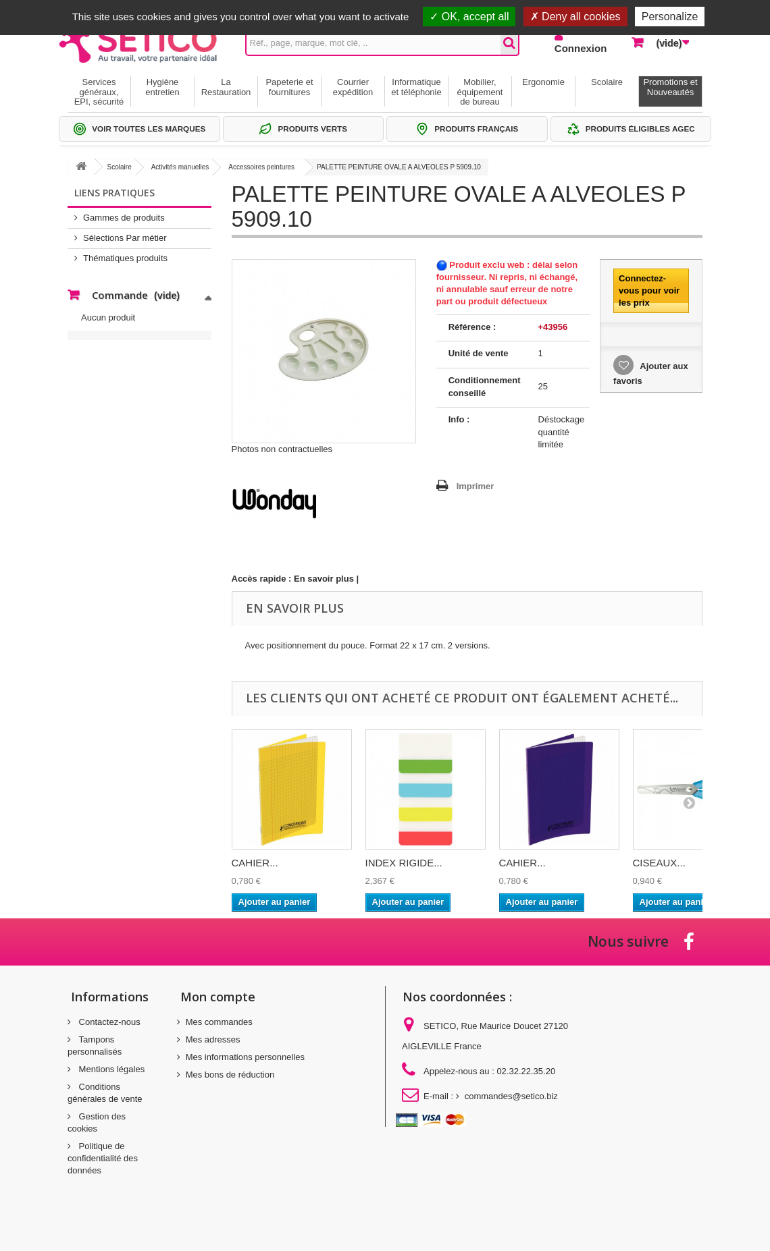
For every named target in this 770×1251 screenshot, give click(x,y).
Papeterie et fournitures (289, 86)
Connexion (581, 48)
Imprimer (475, 486)
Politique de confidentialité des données (103, 1158)
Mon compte (217, 997)
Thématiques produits (125, 258)
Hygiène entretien (162, 86)
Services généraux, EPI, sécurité (99, 92)
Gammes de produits (124, 218)
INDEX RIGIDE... (403, 862)
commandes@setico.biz (511, 1096)
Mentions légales (110, 1069)
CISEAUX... (659, 862)
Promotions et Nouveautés (670, 86)
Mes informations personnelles (245, 1057)
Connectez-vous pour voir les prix (649, 290)
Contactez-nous (108, 1022)
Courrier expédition (353, 86)
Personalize (670, 16)
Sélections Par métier (125, 238)
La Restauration (226, 86)
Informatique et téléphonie (416, 86)
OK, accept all (469, 16)
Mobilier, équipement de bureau (480, 92)
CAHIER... (255, 862)
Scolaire (607, 82)
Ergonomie (543, 82)
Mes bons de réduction (230, 1074)
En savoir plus (324, 579)
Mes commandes (219, 1022)
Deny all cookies (575, 16)
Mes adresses (213, 1039)
